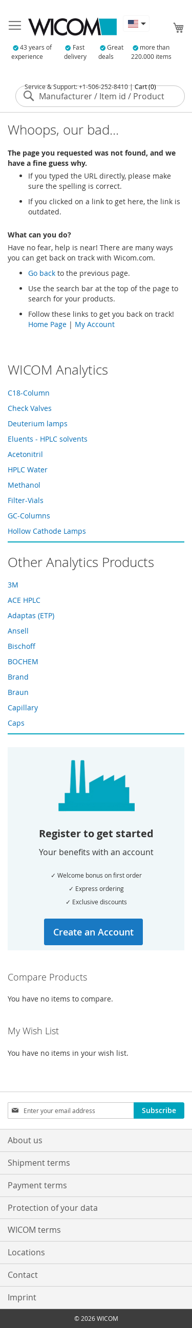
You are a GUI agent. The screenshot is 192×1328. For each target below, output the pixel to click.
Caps (16, 723)
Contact (23, 1274)
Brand (18, 677)
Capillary (23, 707)
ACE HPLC (24, 600)
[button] (136, 23)
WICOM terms (34, 1229)
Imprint (22, 1297)
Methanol (24, 485)
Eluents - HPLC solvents (48, 439)
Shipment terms (39, 1162)
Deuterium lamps (38, 423)
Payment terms (37, 1185)
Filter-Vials (26, 500)
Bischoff (21, 646)
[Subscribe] (159, 1110)
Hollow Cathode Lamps (47, 531)
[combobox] (100, 96)
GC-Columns (29, 515)
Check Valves (30, 408)
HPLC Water (28, 469)
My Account (95, 324)
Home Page (47, 324)
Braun (18, 692)
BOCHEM (23, 661)
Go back (41, 273)
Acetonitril (25, 454)
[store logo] (72, 26)
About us (25, 1140)
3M (13, 585)
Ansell (18, 631)
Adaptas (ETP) (31, 615)
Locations (26, 1252)
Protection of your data (53, 1207)
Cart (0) (145, 86)
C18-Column (29, 393)
